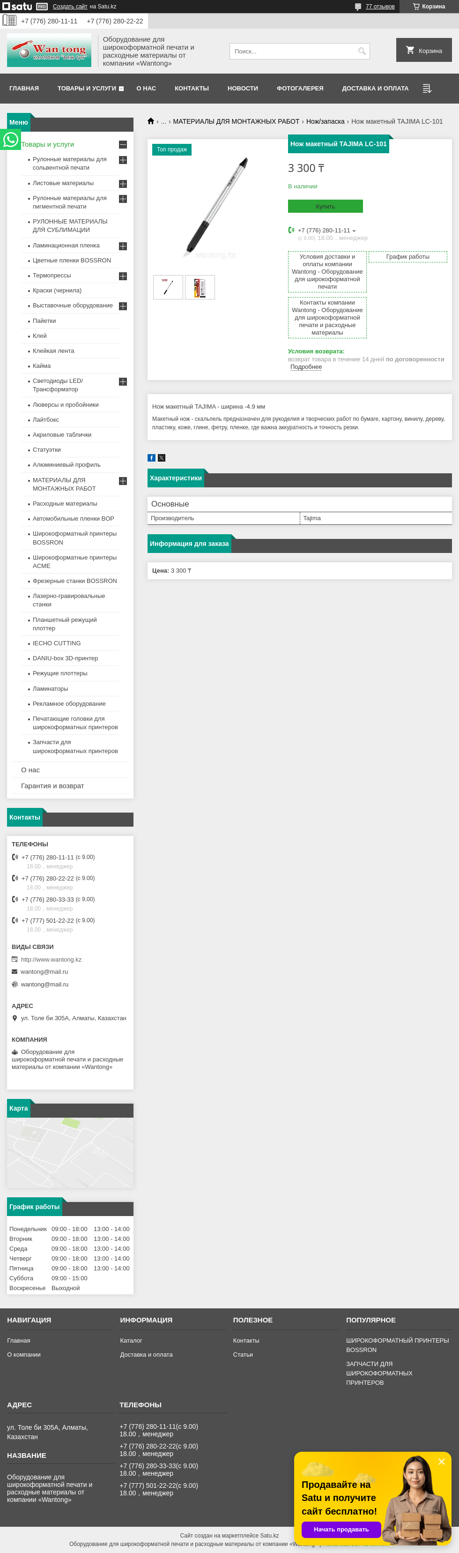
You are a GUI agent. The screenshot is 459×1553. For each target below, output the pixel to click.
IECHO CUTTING (57, 643)
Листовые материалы (63, 183)
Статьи (243, 1354)
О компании (24, 1354)
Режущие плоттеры (60, 673)
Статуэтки (47, 449)
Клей (40, 335)
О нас (146, 88)
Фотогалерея (300, 88)
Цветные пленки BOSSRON (72, 260)
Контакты (192, 88)
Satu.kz (269, 1535)
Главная (24, 88)
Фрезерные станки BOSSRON (75, 580)
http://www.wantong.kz (51, 959)
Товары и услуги (87, 88)
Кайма (42, 365)
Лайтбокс (46, 419)
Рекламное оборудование (69, 703)
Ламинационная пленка (66, 245)
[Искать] (362, 51)
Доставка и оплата (375, 88)
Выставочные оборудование (73, 305)
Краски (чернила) (57, 290)
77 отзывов (380, 6)
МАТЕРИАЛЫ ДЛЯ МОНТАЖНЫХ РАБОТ (236, 121)
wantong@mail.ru (44, 971)
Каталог (131, 1340)
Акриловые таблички (62, 434)
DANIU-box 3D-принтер (65, 658)
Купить (325, 206)
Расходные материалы (65, 503)
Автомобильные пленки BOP (73, 518)
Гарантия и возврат (52, 786)
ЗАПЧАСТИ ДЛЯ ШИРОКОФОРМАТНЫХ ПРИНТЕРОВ (379, 1373)
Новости (243, 88)
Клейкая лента (53, 350)
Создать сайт (70, 6)
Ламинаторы (50, 688)
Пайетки (44, 320)
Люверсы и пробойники (66, 404)
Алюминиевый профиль (67, 464)
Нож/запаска (325, 121)
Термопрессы (52, 275)
